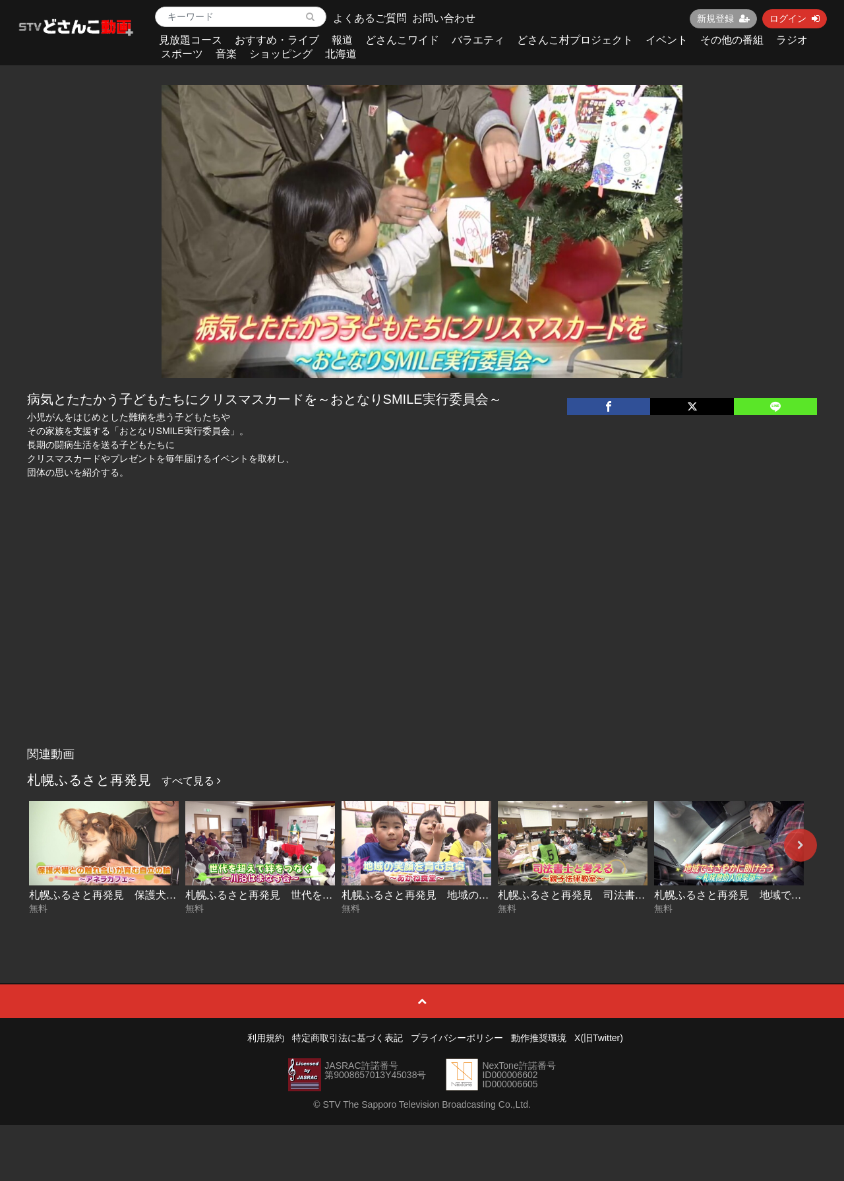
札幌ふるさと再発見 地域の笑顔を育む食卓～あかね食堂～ (484, 895)
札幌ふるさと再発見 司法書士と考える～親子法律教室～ (635, 895)
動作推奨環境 (538, 1038)
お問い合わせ (443, 18)
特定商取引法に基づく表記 (347, 1038)
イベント (667, 40)
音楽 (226, 53)
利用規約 (265, 1038)
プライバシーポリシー (457, 1038)
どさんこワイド (402, 40)
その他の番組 (732, 40)
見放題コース (190, 40)
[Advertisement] (422, 642)
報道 (342, 40)
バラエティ (478, 40)
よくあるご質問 (370, 18)
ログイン (794, 18)
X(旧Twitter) (598, 1038)
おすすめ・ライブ (277, 40)
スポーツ (182, 53)
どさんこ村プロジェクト (575, 40)
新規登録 (723, 18)
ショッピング (281, 53)
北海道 (341, 53)
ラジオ (792, 40)
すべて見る (191, 780)
